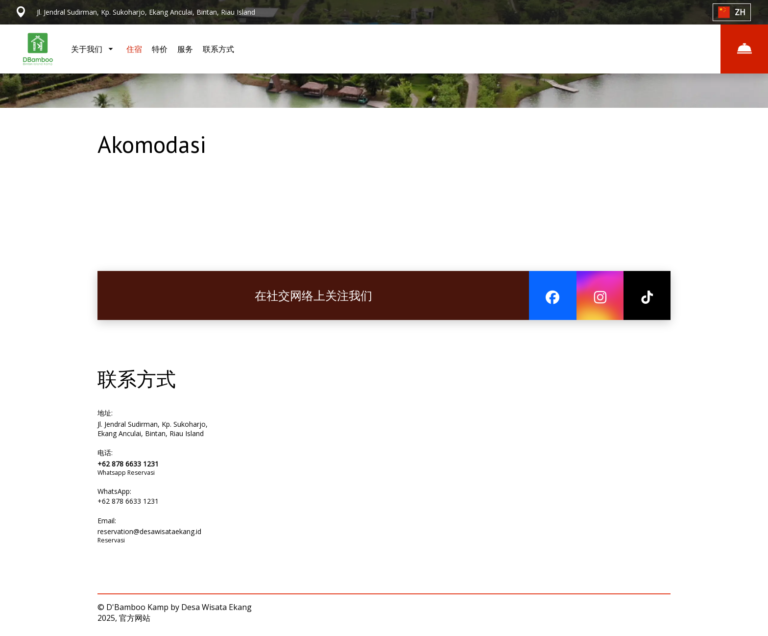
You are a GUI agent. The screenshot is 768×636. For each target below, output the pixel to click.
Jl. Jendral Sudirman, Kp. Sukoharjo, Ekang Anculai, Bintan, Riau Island (152, 428)
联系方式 (218, 49)
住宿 (134, 49)
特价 (160, 49)
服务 (185, 49)
